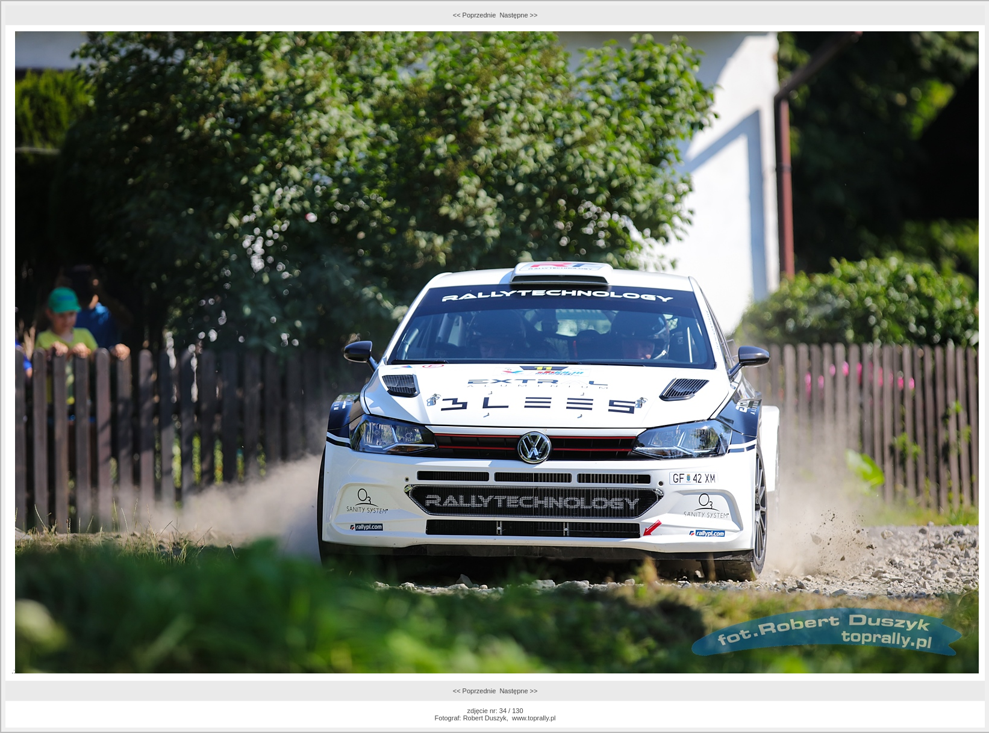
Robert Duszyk (485, 718)
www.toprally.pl (534, 718)
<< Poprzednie (474, 15)
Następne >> (518, 15)
